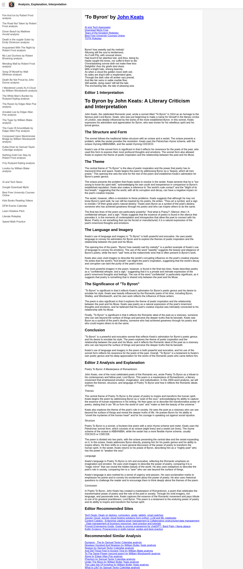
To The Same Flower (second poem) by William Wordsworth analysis (122, 553)
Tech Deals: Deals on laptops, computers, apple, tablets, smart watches (124, 515)
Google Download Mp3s (15, 187)
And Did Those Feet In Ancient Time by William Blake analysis (119, 550)
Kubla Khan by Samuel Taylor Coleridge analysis (18, 148)
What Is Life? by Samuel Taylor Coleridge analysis (112, 567)
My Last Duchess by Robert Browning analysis (17, 57)
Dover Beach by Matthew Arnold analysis (16, 33)
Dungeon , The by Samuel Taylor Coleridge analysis (113, 542)
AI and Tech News (12, 182)
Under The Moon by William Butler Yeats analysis (112, 562)
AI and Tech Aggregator (98, 27)
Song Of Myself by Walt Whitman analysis (15, 73)
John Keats (130, 17)
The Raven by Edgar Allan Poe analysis (19, 105)
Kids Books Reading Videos (17, 200)
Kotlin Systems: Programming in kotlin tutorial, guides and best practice (124, 529)
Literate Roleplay (11, 216)
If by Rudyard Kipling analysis (18, 163)
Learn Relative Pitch (13, 211)
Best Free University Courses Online (18, 194)
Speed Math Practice (13, 221)
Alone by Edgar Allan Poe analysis (104, 556)
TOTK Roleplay (93, 38)
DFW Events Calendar (14, 206)
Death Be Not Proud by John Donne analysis (18, 81)
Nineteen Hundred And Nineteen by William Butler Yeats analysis (120, 545)
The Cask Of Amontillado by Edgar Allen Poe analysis (17, 129)
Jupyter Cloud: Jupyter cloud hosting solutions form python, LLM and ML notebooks (130, 518)
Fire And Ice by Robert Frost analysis (17, 17)
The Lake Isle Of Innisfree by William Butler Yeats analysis (117, 564)
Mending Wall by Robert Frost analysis (18, 65)
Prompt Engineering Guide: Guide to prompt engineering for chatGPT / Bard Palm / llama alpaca (137, 526)
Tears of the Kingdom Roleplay (102, 33)
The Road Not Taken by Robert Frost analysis (19, 25)
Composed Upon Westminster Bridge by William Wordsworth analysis (18, 139)
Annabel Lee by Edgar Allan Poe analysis (17, 113)
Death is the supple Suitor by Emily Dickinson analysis (18, 41)
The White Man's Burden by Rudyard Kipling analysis (17, 97)
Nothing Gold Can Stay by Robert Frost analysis (16, 156)
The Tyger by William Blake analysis (17, 121)
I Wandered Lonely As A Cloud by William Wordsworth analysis (19, 89)
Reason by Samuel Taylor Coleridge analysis (109, 548)
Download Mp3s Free (96, 30)
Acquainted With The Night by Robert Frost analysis (18, 49)
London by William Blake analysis (15, 169)
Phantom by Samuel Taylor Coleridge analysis (110, 559)
